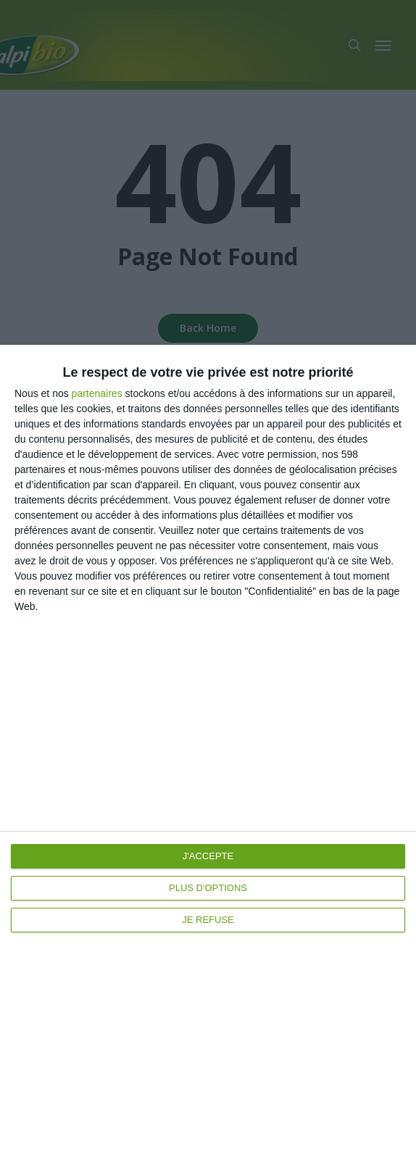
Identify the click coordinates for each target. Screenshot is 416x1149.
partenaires (97, 393)
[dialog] (208, 747)
